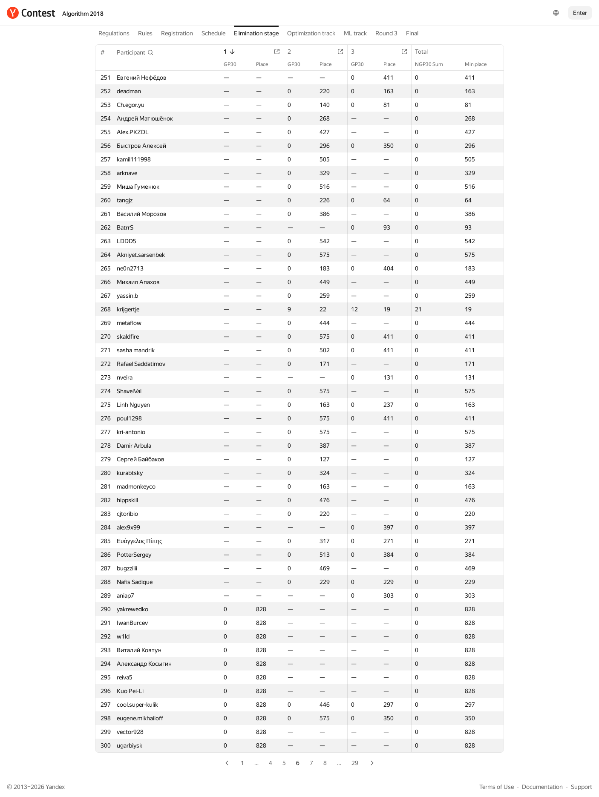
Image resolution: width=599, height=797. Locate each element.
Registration (177, 33)
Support (581, 786)
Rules (145, 33)
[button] (135, 52)
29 (354, 763)
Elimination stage (256, 33)
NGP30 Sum (433, 64)
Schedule (213, 33)
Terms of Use (496, 786)
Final (412, 33)
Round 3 (386, 33)
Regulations (114, 33)
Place (266, 64)
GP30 (234, 64)
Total (425, 51)
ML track (355, 33)
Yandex (55, 786)
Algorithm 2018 (83, 13)
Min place (480, 64)
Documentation (542, 786)
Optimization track (311, 33)
